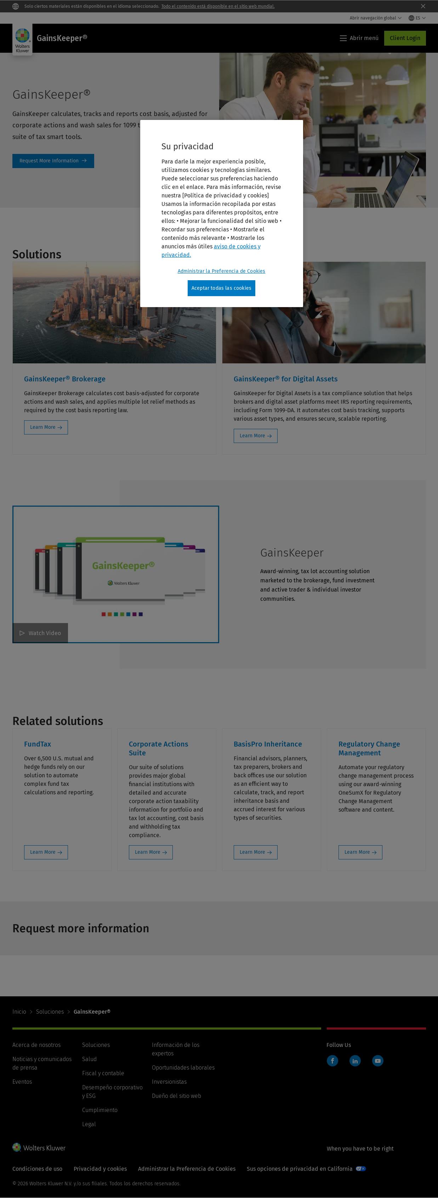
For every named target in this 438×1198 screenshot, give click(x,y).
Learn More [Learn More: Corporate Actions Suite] (147, 852)
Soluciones (50, 1011)
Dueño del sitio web (176, 1096)
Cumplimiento (100, 1110)
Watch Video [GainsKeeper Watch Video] (45, 633)
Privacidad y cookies (100, 1168)
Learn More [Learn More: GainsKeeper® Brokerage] (43, 427)
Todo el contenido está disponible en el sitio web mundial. (218, 6)
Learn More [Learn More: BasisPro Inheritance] (252, 852)
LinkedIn (355, 1060)
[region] (221, 213)
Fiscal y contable (103, 1073)
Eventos (22, 1081)
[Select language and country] (417, 18)
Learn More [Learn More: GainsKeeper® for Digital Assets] (252, 436)
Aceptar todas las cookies (221, 288)
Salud (89, 1059)
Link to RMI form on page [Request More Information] (53, 161)
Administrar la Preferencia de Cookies (186, 1168)
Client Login (405, 38)
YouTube (377, 1060)
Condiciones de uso (37, 1168)
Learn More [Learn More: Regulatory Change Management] (357, 852)
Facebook (332, 1060)
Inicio (19, 1011)
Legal (89, 1124)
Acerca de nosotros (36, 1045)
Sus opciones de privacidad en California (300, 1168)
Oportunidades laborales (183, 1067)
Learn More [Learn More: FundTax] (43, 852)
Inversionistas (169, 1081)
